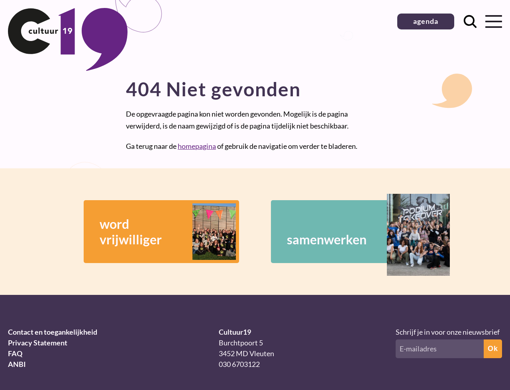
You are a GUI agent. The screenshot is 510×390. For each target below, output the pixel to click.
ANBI (17, 364)
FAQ (15, 353)
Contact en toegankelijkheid (52, 332)
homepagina (197, 146)
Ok (493, 349)
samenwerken (356, 231)
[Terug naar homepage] (68, 68)
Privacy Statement (37, 342)
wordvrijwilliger (168, 231)
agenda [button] (425, 21)
